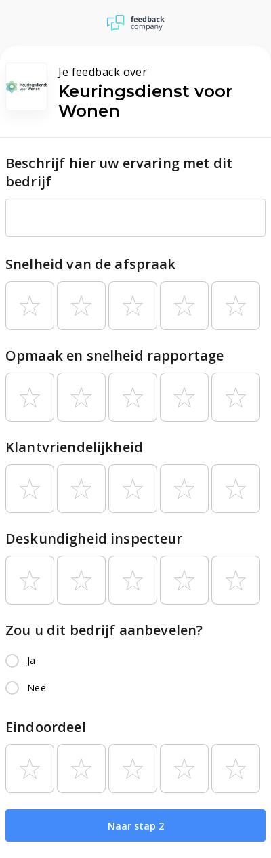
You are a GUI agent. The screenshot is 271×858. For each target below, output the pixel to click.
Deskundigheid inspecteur (94, 538)
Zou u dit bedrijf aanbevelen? (104, 630)
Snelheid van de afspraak (90, 264)
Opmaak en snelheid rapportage (114, 355)
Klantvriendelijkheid (74, 447)
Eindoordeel (45, 727)
